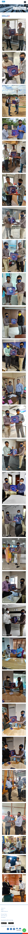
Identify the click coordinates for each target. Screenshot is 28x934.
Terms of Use (4, 915)
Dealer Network (4, 911)
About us (3, 908)
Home (3, 13)
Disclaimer (3, 917)
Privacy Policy (4, 914)
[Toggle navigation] (25, 2)
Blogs (2, 909)
